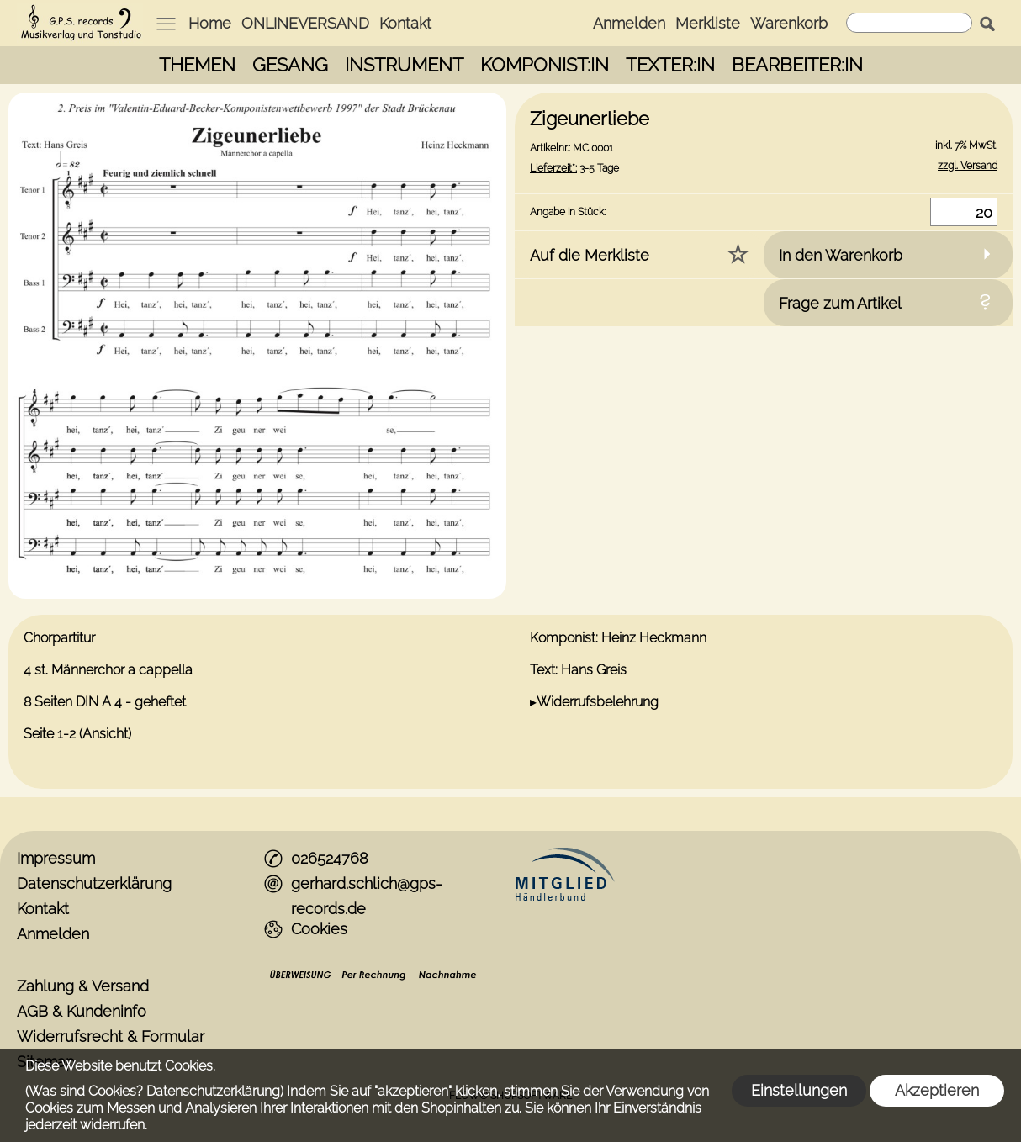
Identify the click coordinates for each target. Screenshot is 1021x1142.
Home (209, 23)
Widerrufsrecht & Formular (110, 1036)
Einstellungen (799, 1090)
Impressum (56, 858)
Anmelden (629, 23)
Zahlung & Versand (83, 986)
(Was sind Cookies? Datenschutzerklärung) (154, 1091)
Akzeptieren (937, 1090)
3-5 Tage (574, 168)
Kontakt (405, 23)
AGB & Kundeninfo (81, 1011)
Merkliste (707, 23)
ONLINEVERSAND (305, 23)
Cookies (319, 929)
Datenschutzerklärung (94, 883)
